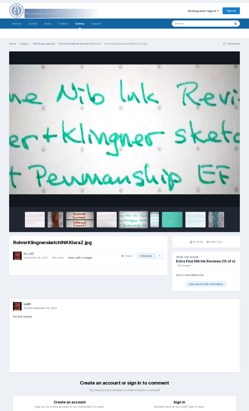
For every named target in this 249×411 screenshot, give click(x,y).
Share (126, 255)
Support (96, 23)
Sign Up (231, 10)
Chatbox (63, 23)
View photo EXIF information (206, 284)
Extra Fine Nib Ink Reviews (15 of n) (205, 261)
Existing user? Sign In (203, 10)
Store (48, 23)
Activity (33, 23)
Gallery (79, 25)
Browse (17, 23)
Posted (40, 308)
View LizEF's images (80, 257)
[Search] (191, 23)
